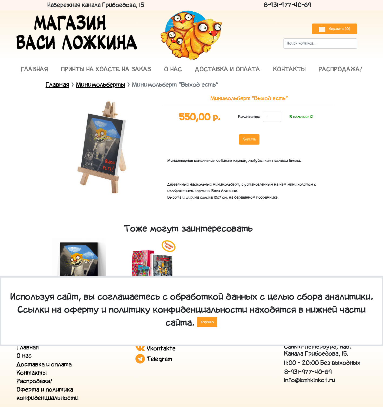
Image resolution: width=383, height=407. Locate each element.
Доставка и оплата (227, 69)
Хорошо (207, 322)
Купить (249, 139)
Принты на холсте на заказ (106, 69)
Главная (34, 69)
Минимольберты (100, 85)
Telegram (153, 359)
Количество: (249, 117)
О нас (173, 69)
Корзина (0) (334, 28)
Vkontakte (155, 349)
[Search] (320, 43)
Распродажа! (340, 69)
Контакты (289, 69)
